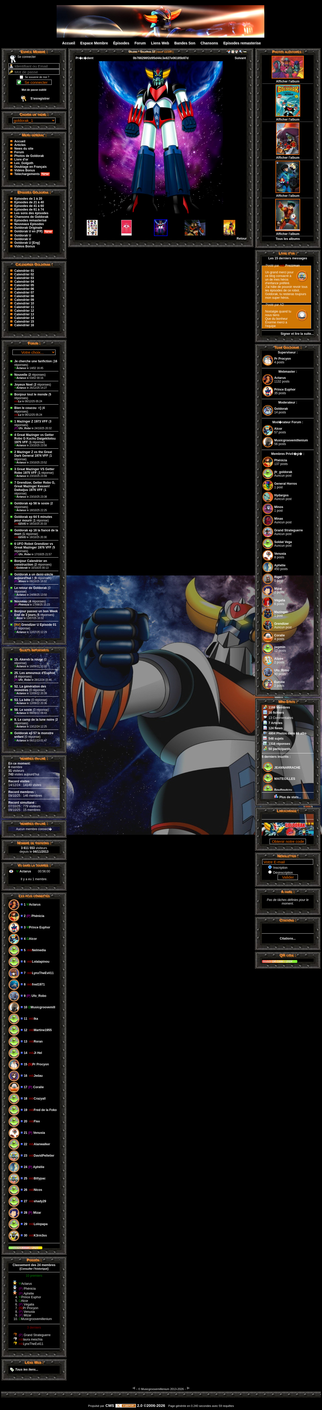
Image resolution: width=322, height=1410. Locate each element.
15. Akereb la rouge (28, 659)
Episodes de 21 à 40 (29, 202)
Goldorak (21, 567)
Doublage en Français (30, 167)
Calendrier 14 (24, 318)
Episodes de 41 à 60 (29, 206)
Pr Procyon (282, 358)
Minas (278, 518)
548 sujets (276, 738)
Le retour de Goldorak (30, 588)
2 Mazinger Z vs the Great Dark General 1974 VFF (33, 453)
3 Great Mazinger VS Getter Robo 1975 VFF (34, 471)
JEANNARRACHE (287, 767)
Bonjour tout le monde (31, 394)
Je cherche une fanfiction (33, 361)
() (33, 1268)
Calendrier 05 (24, 285)
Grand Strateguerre (288, 530)
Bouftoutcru (283, 790)
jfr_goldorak (283, 472)
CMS (109, 1405)
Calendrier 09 (24, 300)
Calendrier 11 (24, 307)
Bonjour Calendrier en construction (30, 562)
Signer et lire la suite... (297, 334)
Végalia (279, 600)
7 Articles (276, 723)
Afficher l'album (287, 81)
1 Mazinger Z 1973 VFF (31, 421)
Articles (20, 145)
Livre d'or (21, 159)
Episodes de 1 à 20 (28, 198)
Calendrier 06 (24, 289)
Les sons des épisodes (31, 213)
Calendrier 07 (24, 292)
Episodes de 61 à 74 (29, 209)
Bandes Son (184, 43)
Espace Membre (94, 43)
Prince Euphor (285, 389)
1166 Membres (279, 707)
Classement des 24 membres (34, 1265)
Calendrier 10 (24, 303)
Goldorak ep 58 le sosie (31, 503)
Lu (18, 401)
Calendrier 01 (24, 271)
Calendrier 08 (24, 296)
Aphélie (279, 565)
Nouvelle (20, 375)
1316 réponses (279, 744)
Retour (242, 238)
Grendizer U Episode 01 (35, 625)
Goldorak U (22, 235)
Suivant (240, 58)
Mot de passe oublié (34, 89)
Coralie (279, 635)
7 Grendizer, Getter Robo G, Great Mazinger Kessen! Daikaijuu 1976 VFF (34, 486)
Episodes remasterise (242, 43)
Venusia (280, 553)
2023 (35, 1247)
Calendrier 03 (24, 278)
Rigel (278, 577)
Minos (20, 581)
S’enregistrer (40, 98)
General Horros (285, 483)
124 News (276, 728)
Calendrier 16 (24, 325)
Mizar (278, 589)
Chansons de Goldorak (31, 217)
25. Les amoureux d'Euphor (34, 673)
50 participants (280, 749)
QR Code (278, 961)
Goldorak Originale (28, 228)
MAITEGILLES (284, 779)
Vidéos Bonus (24, 170)
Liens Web (160, 43)
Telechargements (32, 174)
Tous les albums (288, 239)
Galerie (132, 51)
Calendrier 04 (24, 281)
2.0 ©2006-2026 (140, 1405)
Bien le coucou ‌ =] (28, 408)
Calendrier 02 (24, 274)
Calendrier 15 (24, 321)
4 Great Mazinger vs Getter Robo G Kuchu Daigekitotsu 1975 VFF (35, 438)
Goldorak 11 (147, 51)
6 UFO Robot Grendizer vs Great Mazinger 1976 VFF (33, 545)
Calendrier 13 (24, 314)
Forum (140, 43)
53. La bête (22, 700)
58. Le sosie (23, 710)
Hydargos (281, 495)
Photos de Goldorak (29, 156)
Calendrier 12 (24, 310)
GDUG (20, 523)
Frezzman (290, 265)
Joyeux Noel (23, 384)
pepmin (279, 647)
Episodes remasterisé (30, 220)
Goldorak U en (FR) (33, 231)
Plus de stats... (290, 797)
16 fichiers (276, 712)
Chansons (209, 43)
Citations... (288, 938)
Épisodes (121, 43)
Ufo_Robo (23, 428)
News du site (23, 148)
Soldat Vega (283, 542)
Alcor (19, 618)
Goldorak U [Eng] (27, 243)
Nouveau (21, 601)
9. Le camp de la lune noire (34, 719)
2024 (289, 961)
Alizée (278, 659)
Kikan (26, 1247)
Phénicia (22, 604)
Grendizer (281, 624)
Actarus (20, 368)
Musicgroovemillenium (291, 440)
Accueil (68, 43)
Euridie (279, 682)
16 (55, 361)
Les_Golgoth (23, 163)
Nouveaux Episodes (29, 224)
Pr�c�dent (84, 58)
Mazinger (281, 612)
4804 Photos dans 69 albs (287, 733)
